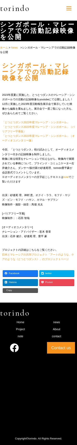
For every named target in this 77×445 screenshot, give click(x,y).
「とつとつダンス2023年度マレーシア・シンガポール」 (35, 122)
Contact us (61, 348)
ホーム (4, 47)
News (14, 47)
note (66, 177)
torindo (15, 8)
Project (20, 329)
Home (20, 322)
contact (56, 336)
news (56, 322)
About (56, 329)
